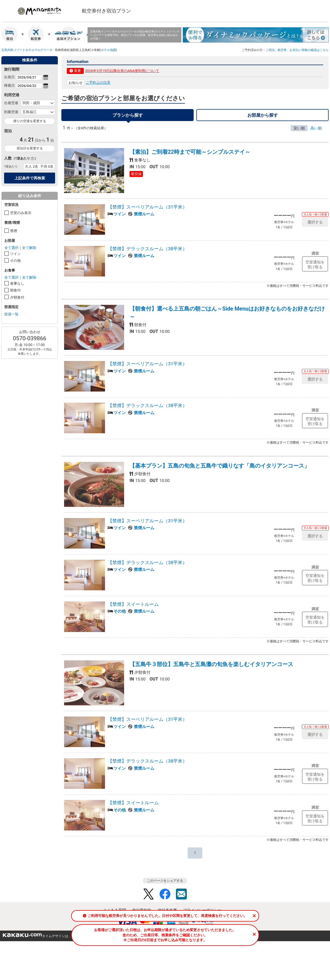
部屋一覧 (11, 314)
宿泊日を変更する (30, 148)
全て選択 (11, 248)
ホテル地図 (108, 50)
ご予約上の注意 (98, 82)
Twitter (148, 895)
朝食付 (15, 290)
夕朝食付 (17, 297)
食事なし (17, 283)
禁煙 (13, 231)
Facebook (165, 895)
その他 (15, 260)
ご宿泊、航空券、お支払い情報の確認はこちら (297, 50)
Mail (181, 895)
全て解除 (29, 248)
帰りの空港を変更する (29, 121)
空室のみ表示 (20, 213)
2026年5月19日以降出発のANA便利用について (122, 71)
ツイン (15, 254)
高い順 (316, 130)
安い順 (299, 130)
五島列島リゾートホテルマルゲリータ (26, 50)
